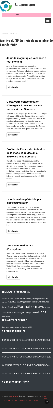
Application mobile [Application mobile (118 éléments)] (29, 302)
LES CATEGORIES (21, 400)
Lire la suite (13, 87)
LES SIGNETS (33, 400)
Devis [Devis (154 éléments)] (4, 307)
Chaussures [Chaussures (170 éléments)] (43, 302)
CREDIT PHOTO (7, 400)
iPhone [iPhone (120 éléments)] (17, 313)
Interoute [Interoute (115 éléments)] (10, 313)
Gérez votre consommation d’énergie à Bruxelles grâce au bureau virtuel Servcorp (25, 105)
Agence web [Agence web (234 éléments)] (15, 301)
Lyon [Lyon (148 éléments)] (22, 313)
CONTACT (45, 398)
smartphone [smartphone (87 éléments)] (6, 316)
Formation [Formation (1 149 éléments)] (26, 306)
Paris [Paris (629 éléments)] (42, 312)
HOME (44, 396)
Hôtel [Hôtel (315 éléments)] (39, 306)
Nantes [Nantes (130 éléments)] (35, 313)
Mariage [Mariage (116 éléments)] (28, 313)
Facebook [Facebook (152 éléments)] (12, 307)
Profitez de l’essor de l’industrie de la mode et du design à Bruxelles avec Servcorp (26, 153)
